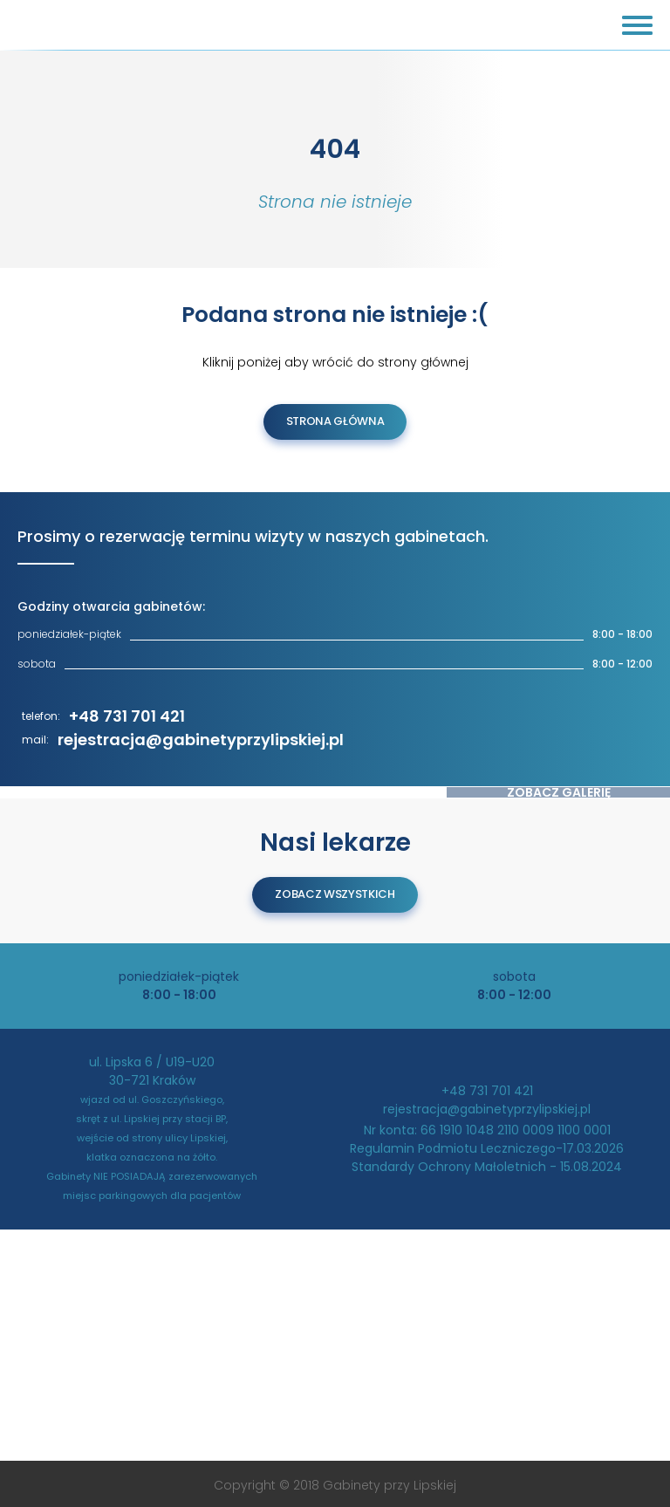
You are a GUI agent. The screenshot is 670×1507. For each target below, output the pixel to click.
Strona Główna (335, 421)
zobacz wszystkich (334, 894)
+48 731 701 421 (127, 716)
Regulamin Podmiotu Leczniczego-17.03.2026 (487, 1148)
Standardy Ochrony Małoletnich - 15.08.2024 (487, 1166)
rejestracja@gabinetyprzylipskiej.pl (201, 739)
